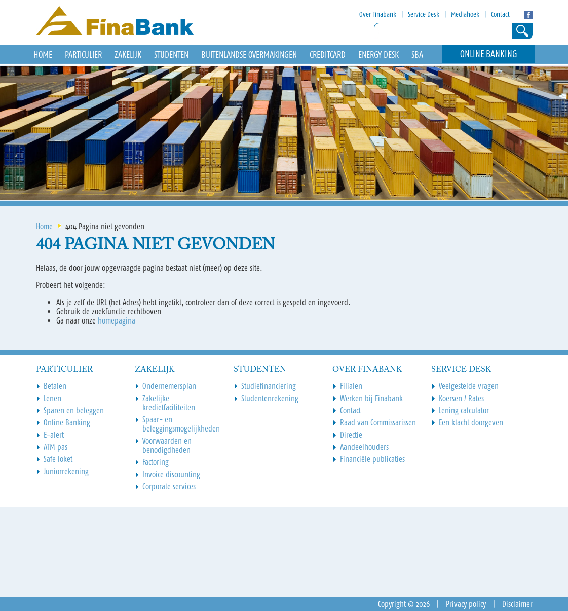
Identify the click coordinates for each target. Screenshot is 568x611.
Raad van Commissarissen (378, 422)
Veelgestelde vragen (469, 385)
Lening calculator (464, 410)
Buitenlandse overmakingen (249, 55)
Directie (351, 434)
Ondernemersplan (169, 385)
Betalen (55, 385)
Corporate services (169, 486)
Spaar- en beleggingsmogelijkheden (181, 424)
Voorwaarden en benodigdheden (167, 445)
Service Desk (423, 14)
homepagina (116, 320)
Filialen (351, 385)
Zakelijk (128, 55)
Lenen (52, 398)
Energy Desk (378, 55)
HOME (42, 55)
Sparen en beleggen (74, 410)
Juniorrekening (66, 471)
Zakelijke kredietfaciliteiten (168, 402)
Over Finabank (377, 14)
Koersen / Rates (461, 398)
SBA (417, 55)
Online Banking (488, 54)
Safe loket (58, 458)
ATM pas (55, 446)
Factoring (155, 461)
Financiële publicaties (372, 458)
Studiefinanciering (268, 385)
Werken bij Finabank (371, 398)
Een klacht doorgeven (471, 422)
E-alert (54, 434)
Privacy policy (466, 603)
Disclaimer (517, 603)
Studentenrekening (269, 398)
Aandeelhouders (364, 446)
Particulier (83, 55)
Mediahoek (465, 14)
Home (44, 226)
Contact (500, 14)
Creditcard (328, 55)
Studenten (171, 55)
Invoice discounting (171, 474)
